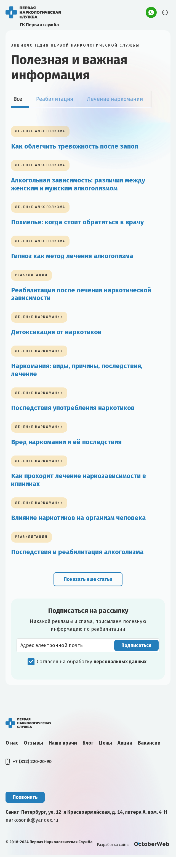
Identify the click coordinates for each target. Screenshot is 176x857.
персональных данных (120, 664)
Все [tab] (22, 99)
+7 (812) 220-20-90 (32, 763)
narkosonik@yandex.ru (32, 822)
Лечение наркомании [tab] (120, 99)
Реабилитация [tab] (59, 99)
